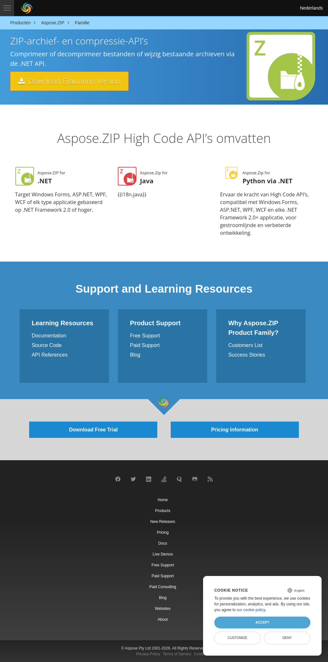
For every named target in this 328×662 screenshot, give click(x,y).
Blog (135, 355)
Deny (287, 638)
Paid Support (145, 345)
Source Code (47, 345)
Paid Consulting (162, 587)
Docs (162, 543)
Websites (162, 608)
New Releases (162, 521)
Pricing (163, 532)
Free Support (145, 335)
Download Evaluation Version (69, 81)
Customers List (245, 345)
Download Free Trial (93, 429)
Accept (262, 622)
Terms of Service (177, 654)
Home (163, 500)
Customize (238, 638)
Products (162, 510)
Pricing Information (234, 429)
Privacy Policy (148, 654)
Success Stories (246, 355)
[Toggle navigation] (7, 8)
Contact (200, 654)
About (163, 619)
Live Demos (162, 554)
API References (50, 355)
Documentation (49, 335)
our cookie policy (251, 610)
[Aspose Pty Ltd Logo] (26, 8)
